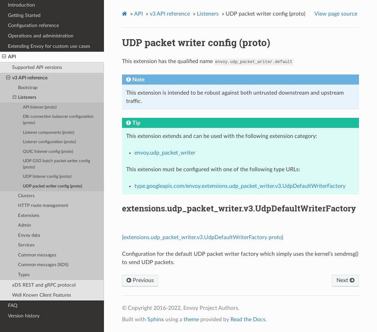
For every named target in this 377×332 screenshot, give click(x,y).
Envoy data (29, 235)
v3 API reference (26, 78)
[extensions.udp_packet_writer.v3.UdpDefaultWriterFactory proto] (202, 237)
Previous (140, 280)
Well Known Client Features (41, 295)
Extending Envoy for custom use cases (49, 46)
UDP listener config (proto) (47, 176)
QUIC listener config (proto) (48, 152)
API (9, 57)
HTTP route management (43, 205)
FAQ (12, 305)
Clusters (26, 196)
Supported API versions (37, 67)
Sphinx (155, 319)
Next (345, 280)
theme (191, 319)
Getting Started (24, 15)
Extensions (29, 215)
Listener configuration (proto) (49, 142)
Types (24, 275)
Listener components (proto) (48, 132)
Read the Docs (247, 319)
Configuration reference (33, 25)
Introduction (21, 5)
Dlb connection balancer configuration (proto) (58, 120)
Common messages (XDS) (43, 265)
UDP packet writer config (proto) (52, 186)
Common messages (37, 255)
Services (26, 245)
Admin (24, 225)
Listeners (25, 98)
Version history (24, 315)
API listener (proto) (39, 107)
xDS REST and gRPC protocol (44, 285)
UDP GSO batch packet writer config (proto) (56, 164)
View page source (335, 14)
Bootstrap (27, 88)
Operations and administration (40, 35)
